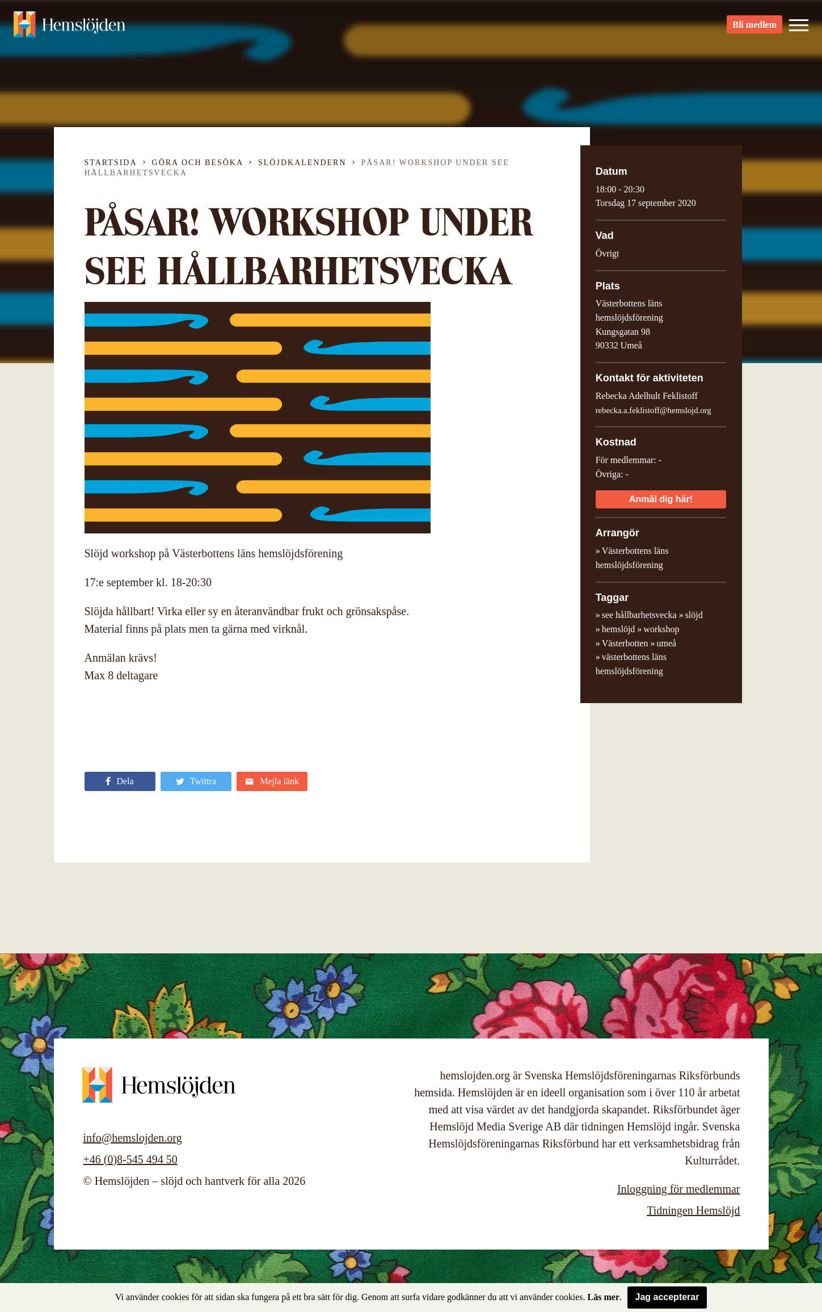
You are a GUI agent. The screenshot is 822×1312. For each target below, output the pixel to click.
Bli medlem (754, 28)
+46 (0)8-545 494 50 (130, 1159)
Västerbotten (625, 643)
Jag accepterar (667, 1297)
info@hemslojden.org (132, 1138)
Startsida (111, 162)
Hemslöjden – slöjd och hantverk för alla (76, 28)
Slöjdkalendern (302, 162)
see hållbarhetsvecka (639, 615)
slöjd (694, 615)
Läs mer (603, 1297)
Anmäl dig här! (661, 499)
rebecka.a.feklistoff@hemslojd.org (653, 410)
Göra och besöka (197, 162)
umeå (666, 643)
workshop (661, 629)
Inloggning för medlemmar (678, 1189)
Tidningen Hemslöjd (693, 1210)
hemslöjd (618, 629)
